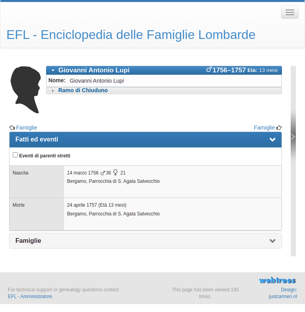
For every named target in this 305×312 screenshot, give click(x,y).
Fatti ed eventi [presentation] (37, 139)
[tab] (164, 70)
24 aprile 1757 (82, 205)
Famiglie (26, 127)
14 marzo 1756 (83, 173)
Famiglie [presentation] (28, 240)
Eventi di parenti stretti (41, 155)
